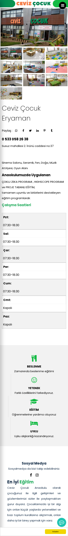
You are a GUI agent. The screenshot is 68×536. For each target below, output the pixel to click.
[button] (23, 43)
